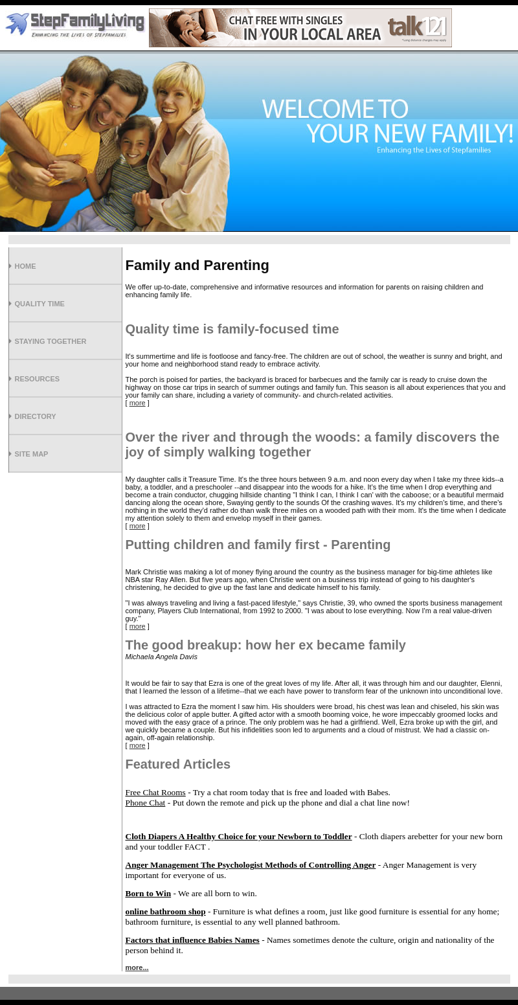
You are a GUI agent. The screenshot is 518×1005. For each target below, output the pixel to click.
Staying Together (51, 341)
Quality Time (40, 304)
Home (25, 266)
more (138, 403)
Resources (37, 379)
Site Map (32, 454)
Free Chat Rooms (156, 792)
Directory (35, 416)
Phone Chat (146, 802)
